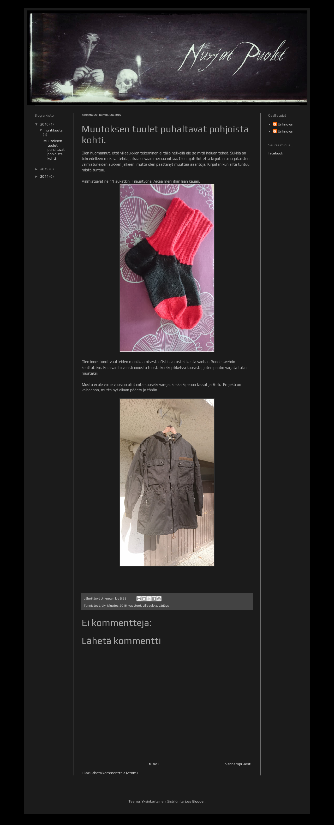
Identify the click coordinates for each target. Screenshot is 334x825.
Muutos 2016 (117, 605)
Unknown (285, 124)
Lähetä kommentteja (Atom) (114, 773)
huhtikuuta (54, 130)
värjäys (164, 605)
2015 (44, 169)
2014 (44, 176)
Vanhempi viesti (238, 764)
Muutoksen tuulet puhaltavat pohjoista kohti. (54, 149)
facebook (275, 153)
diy (104, 605)
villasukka (150, 605)
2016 (44, 124)
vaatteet (134, 605)
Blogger (198, 801)
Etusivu (153, 764)
